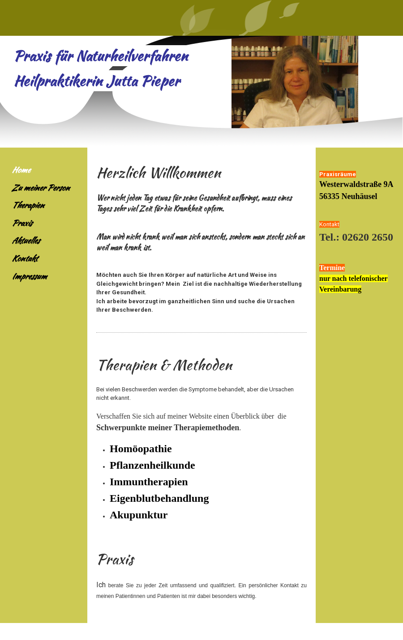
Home (21, 170)
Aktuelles (25, 240)
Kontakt (24, 258)
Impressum (29, 276)
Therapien (28, 205)
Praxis (22, 223)
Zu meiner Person (40, 188)
